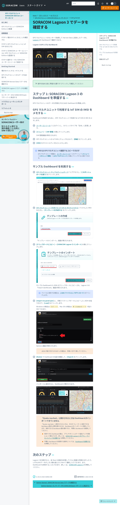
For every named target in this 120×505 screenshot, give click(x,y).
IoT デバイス (54, 15)
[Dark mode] (113, 3)
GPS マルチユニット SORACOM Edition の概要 (13, 27)
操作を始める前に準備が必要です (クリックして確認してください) (60, 83)
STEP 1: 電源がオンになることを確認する (15, 38)
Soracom (9, 5)
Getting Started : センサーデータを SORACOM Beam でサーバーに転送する (66, 486)
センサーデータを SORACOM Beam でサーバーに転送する (14, 96)
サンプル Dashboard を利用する (53, 166)
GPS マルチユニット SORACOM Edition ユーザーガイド (51, 18)
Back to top (8, 112)
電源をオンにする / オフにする (12, 70)
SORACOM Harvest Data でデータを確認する (14, 82)
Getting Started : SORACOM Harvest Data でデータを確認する (55, 482)
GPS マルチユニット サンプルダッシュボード (52, 172)
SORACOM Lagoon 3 (76, 465)
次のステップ (43, 454)
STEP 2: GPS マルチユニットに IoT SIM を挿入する (14, 45)
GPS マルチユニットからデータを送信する (14, 76)
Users (21, 5)
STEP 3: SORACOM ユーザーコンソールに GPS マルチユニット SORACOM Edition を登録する (15, 53)
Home (35, 15)
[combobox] (83, 3)
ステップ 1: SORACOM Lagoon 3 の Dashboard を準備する (58, 96)
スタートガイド (43, 15)
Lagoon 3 (36, 40)
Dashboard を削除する (82, 441)
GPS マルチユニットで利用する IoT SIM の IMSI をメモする (62, 111)
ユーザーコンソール (43, 125)
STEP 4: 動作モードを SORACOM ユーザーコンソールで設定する (13, 61)
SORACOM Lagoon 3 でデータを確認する (14, 89)
